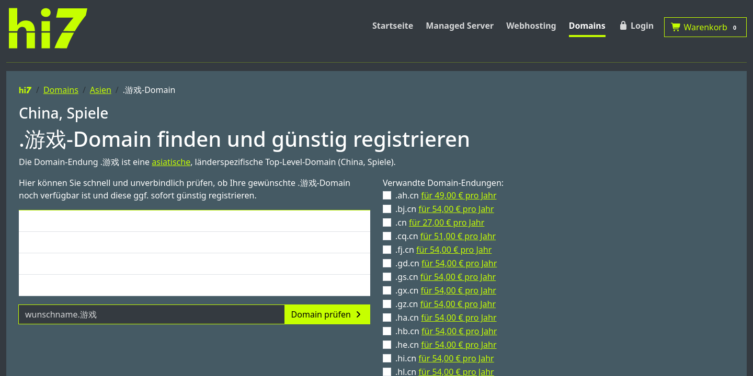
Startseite (392, 25)
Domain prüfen (327, 314)
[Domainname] (151, 314)
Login (636, 25)
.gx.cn (445, 290)
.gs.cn (445, 277)
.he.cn (446, 344)
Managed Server (460, 25)
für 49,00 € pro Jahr (458, 195)
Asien (100, 90)
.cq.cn (445, 236)
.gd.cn (446, 263)
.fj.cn (443, 249)
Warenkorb (705, 27)
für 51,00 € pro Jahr (458, 236)
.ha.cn (446, 317)
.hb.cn (446, 331)
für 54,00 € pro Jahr (456, 209)
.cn (439, 222)
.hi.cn (444, 358)
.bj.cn (444, 209)
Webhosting (531, 25)
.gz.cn (445, 304)
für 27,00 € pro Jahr (446, 222)
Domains (587, 25)
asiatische (171, 162)
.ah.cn (446, 195)
